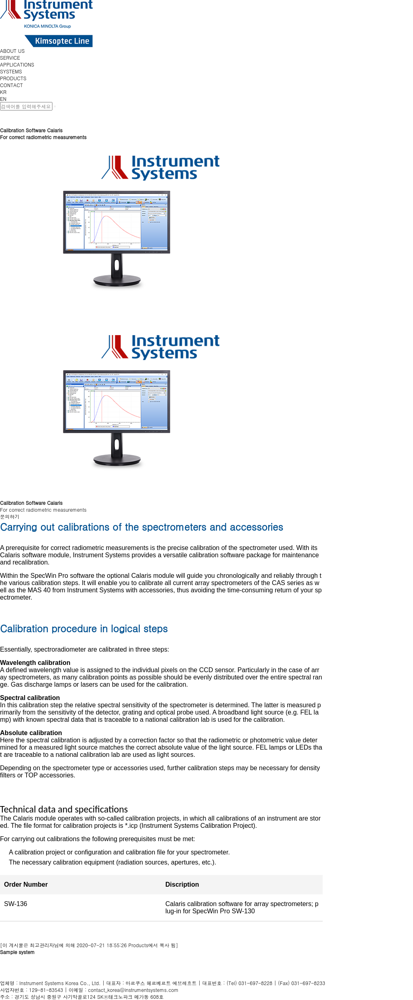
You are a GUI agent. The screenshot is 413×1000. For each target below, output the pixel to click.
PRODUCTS (13, 78)
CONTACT (11, 84)
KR (3, 91)
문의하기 (9, 516)
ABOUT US (12, 50)
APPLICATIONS (17, 64)
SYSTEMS (11, 71)
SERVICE (10, 57)
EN (3, 98)
